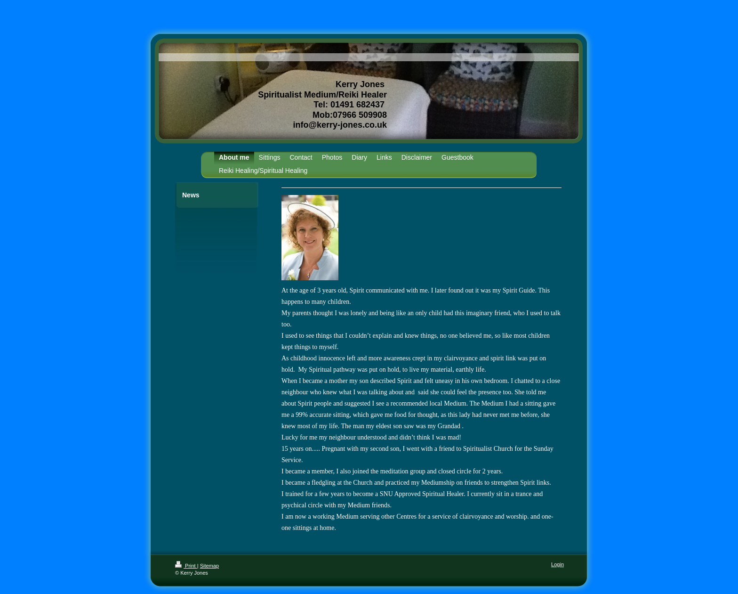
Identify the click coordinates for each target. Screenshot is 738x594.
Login (557, 564)
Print (186, 566)
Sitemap (209, 566)
